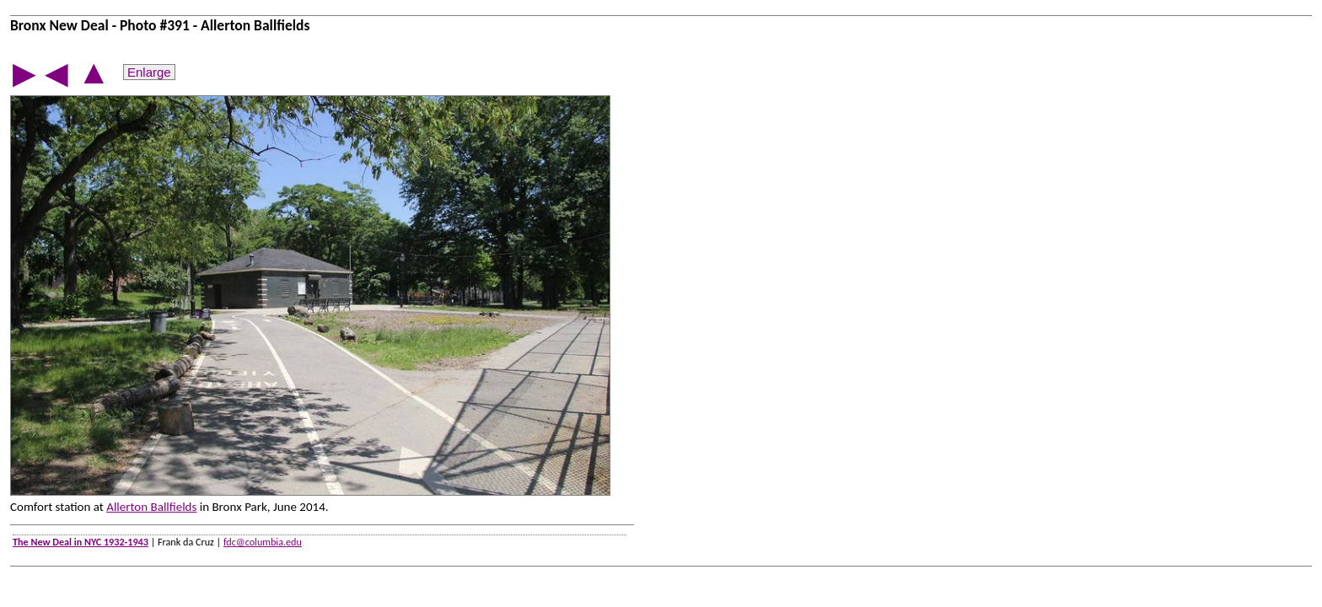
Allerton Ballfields (151, 506)
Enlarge (149, 72)
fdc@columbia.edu (262, 541)
